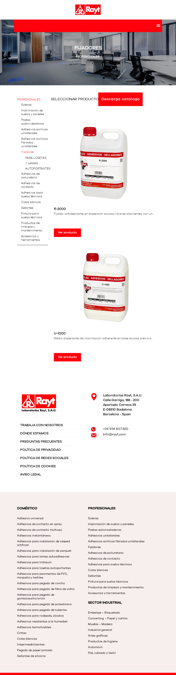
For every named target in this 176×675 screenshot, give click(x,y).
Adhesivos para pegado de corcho (41, 583)
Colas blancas (31, 202)
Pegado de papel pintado (34, 650)
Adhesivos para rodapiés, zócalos (40, 615)
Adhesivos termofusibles (34, 627)
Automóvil (95, 647)
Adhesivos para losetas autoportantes (44, 568)
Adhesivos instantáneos (34, 535)
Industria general (100, 630)
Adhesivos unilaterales (104, 535)
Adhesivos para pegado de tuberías (42, 610)
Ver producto (67, 232)
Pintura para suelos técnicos (31, 215)
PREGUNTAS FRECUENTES (41, 441)
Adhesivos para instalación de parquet (44, 550)
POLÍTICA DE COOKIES (38, 466)
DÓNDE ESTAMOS (34, 433)
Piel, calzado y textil (102, 653)
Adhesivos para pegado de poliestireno (44, 604)
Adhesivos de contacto (30, 185)
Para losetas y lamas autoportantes (37, 163)
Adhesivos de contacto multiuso (39, 529)
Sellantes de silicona (31, 656)
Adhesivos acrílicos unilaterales (34, 131)
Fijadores (27, 152)
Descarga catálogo (120, 99)
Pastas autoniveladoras (32, 122)
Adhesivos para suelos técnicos (32, 194)
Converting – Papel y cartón (108, 618)
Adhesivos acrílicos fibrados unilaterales (34, 142)
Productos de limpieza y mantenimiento (31, 227)
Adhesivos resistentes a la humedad (42, 621)
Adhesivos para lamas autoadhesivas (43, 556)
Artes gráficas (98, 635)
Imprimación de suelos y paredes (32, 112)
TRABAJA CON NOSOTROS (41, 425)
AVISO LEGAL (30, 474)
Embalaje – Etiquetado (104, 612)
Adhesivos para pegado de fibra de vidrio (46, 589)
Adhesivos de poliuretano (30, 175)
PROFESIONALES (88, 57)
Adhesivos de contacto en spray (39, 524)
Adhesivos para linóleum (34, 562)
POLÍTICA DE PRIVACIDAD (40, 449)
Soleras (26, 104)
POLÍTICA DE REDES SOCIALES (44, 458)
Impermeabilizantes (30, 644)
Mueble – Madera (100, 624)
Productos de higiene (103, 641)
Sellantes (27, 208)
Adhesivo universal (30, 518)
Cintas (21, 633)
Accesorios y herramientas (30, 238)
